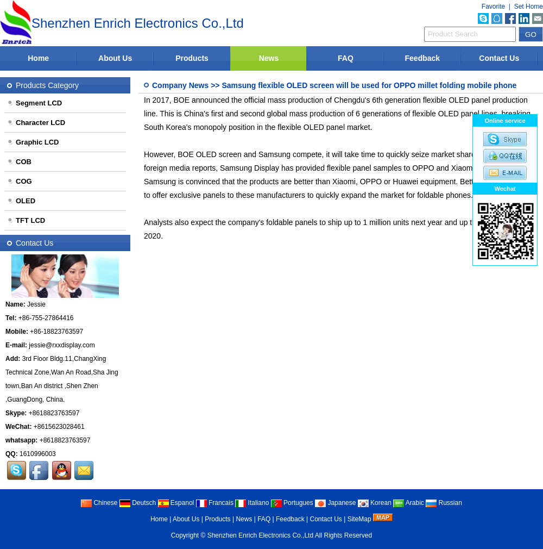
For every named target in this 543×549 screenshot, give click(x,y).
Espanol (176, 503)
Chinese (99, 503)
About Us (115, 58)
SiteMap (359, 519)
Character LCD (36, 122)
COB (19, 162)
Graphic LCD (33, 142)
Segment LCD (34, 103)
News (269, 58)
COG (19, 181)
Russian (444, 503)
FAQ (345, 58)
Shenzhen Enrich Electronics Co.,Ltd (260, 535)
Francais (214, 503)
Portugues (292, 503)
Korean (375, 503)
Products (192, 58)
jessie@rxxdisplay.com (61, 345)
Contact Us (499, 58)
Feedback (422, 58)
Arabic (408, 503)
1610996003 (38, 454)
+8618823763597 (54, 413)
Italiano (252, 503)
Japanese (335, 503)
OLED (21, 201)
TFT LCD (26, 220)
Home (38, 58)
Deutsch (137, 503)
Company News (180, 85)
